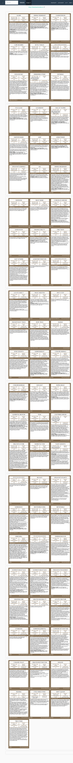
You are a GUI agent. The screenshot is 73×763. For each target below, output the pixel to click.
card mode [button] (61, 2)
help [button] (70, 2)
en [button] (66, 2)
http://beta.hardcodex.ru (36, 7)
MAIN (22, 3)
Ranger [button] (28, 2)
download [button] (53, 2)
